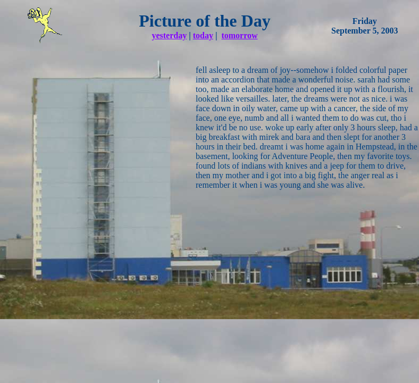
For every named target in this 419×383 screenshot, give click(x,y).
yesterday (169, 35)
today (203, 35)
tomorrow (239, 35)
